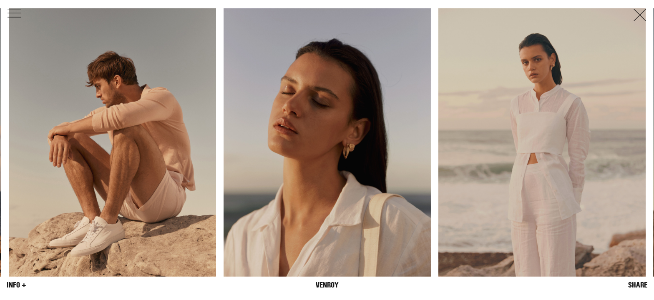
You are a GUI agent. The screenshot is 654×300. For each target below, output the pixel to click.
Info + (16, 285)
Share (637, 285)
